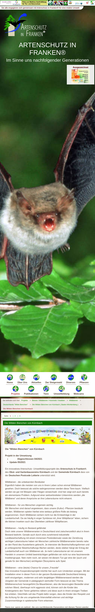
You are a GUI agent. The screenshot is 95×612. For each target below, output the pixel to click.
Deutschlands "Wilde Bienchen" (15, 405)
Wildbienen (73, 400)
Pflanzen (84, 379)
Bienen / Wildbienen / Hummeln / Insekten (48, 400)
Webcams (79, 390)
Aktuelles (36, 379)
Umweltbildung (61, 390)
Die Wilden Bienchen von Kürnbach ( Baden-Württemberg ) (55, 405)
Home (9, 379)
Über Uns (22, 379)
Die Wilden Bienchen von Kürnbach (18, 409)
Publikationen (31, 390)
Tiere (46, 390)
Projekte (15, 390)
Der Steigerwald (53, 379)
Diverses (70, 379)
